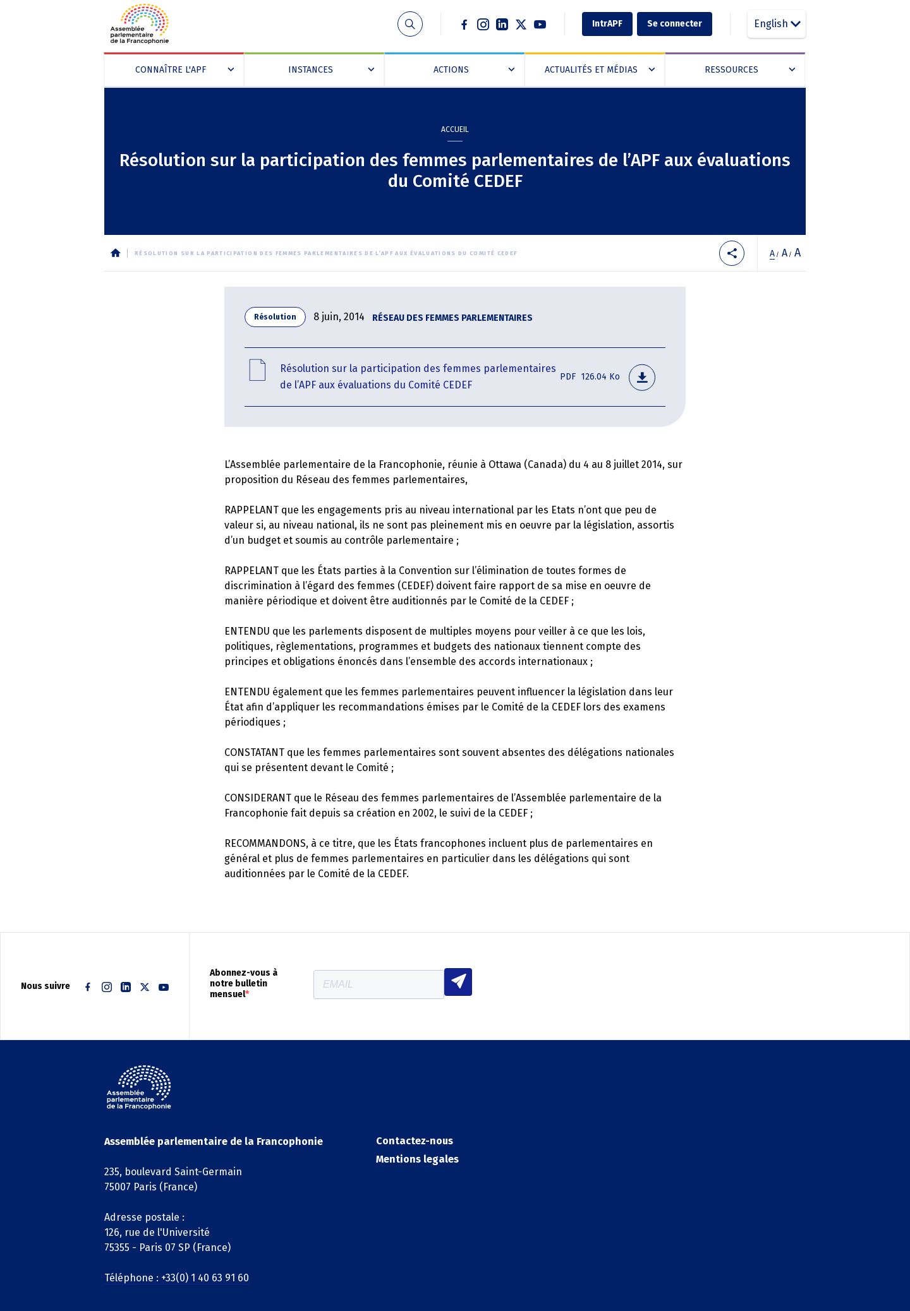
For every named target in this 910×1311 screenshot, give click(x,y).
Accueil (455, 129)
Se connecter (674, 23)
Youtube (540, 24)
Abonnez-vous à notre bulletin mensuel (243, 984)
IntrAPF (607, 23)
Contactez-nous (414, 1141)
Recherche (410, 24)
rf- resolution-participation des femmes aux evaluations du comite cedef (455, 377)
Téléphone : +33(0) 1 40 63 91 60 (176, 1278)
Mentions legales (417, 1159)
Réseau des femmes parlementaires (452, 318)
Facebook (464, 24)
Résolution (275, 317)
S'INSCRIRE (458, 982)
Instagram (483, 24)
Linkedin (502, 24)
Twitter (521, 24)
